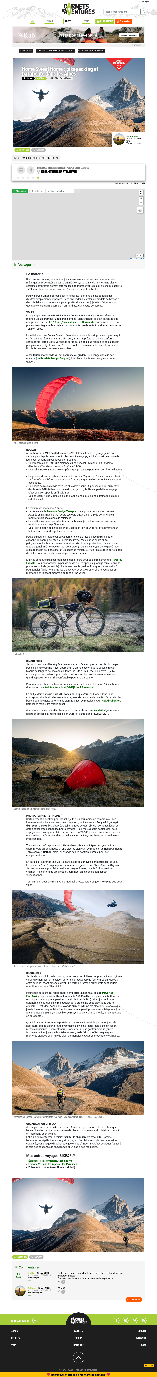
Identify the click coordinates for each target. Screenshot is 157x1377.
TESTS (86, 21)
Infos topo (25, 264)
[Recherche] (122, 11)
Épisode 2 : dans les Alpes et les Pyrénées (52, 1164)
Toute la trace (36, 191)
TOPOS (68, 21)
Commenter (133, 1299)
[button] (141, 192)
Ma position (20, 191)
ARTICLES (15, 1338)
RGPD (143, 1345)
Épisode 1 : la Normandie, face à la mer (50, 1160)
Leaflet (134, 259)
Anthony (134, 136)
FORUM (78, 1338)
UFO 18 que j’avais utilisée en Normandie (71, 322)
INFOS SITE (141, 1338)
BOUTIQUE (108, 21)
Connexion (125, 21)
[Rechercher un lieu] (60, 191)
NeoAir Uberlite (111, 700)
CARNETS (78, 1331)
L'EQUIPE (142, 1331)
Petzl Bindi (100, 710)
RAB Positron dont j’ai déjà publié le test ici (69, 687)
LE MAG (49, 21)
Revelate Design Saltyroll (54, 358)
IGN (142, 259)
